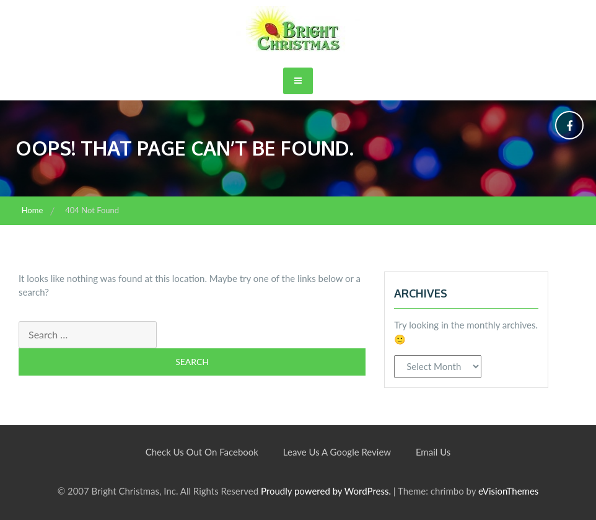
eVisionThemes (508, 490)
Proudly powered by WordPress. (326, 490)
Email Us (433, 451)
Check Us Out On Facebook (202, 451)
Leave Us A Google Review (337, 451)
